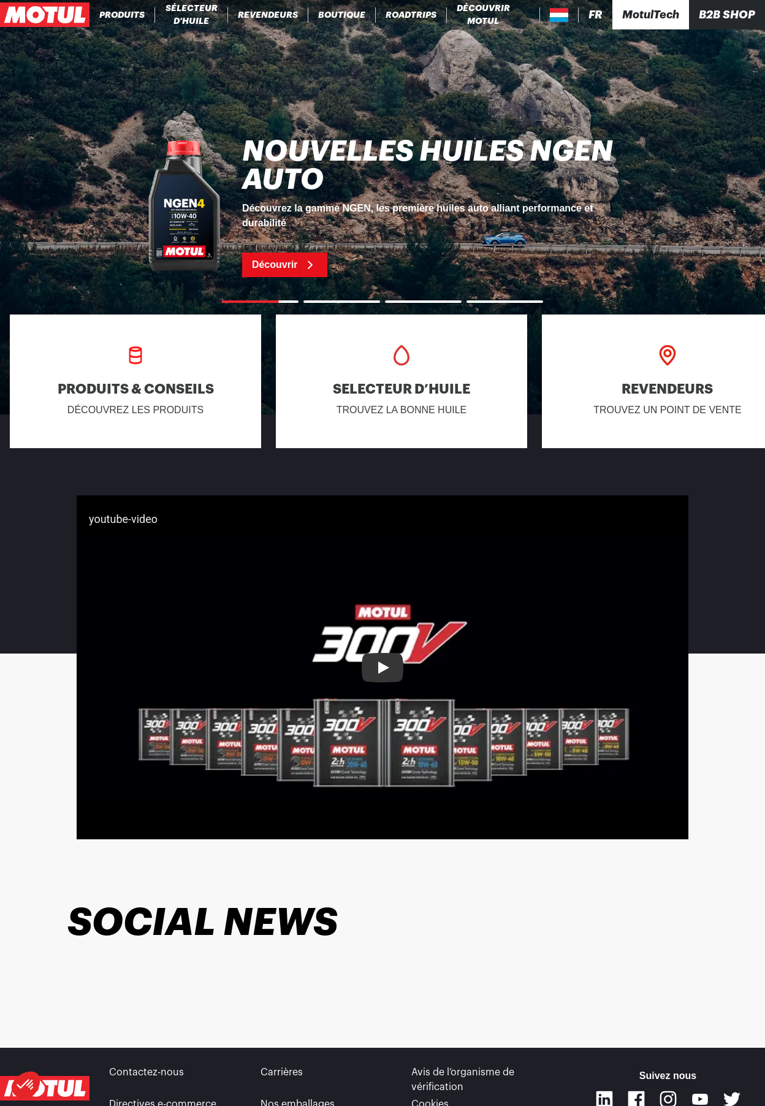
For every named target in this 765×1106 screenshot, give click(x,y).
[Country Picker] (559, 15)
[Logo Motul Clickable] (44, 14)
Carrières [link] (282, 1072)
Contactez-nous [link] (146, 1072)
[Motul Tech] (650, 14)
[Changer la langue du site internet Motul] (595, 15)
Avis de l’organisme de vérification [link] (462, 1079)
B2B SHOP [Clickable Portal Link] (727, 14)
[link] (342, 14)
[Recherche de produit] (530, 15)
